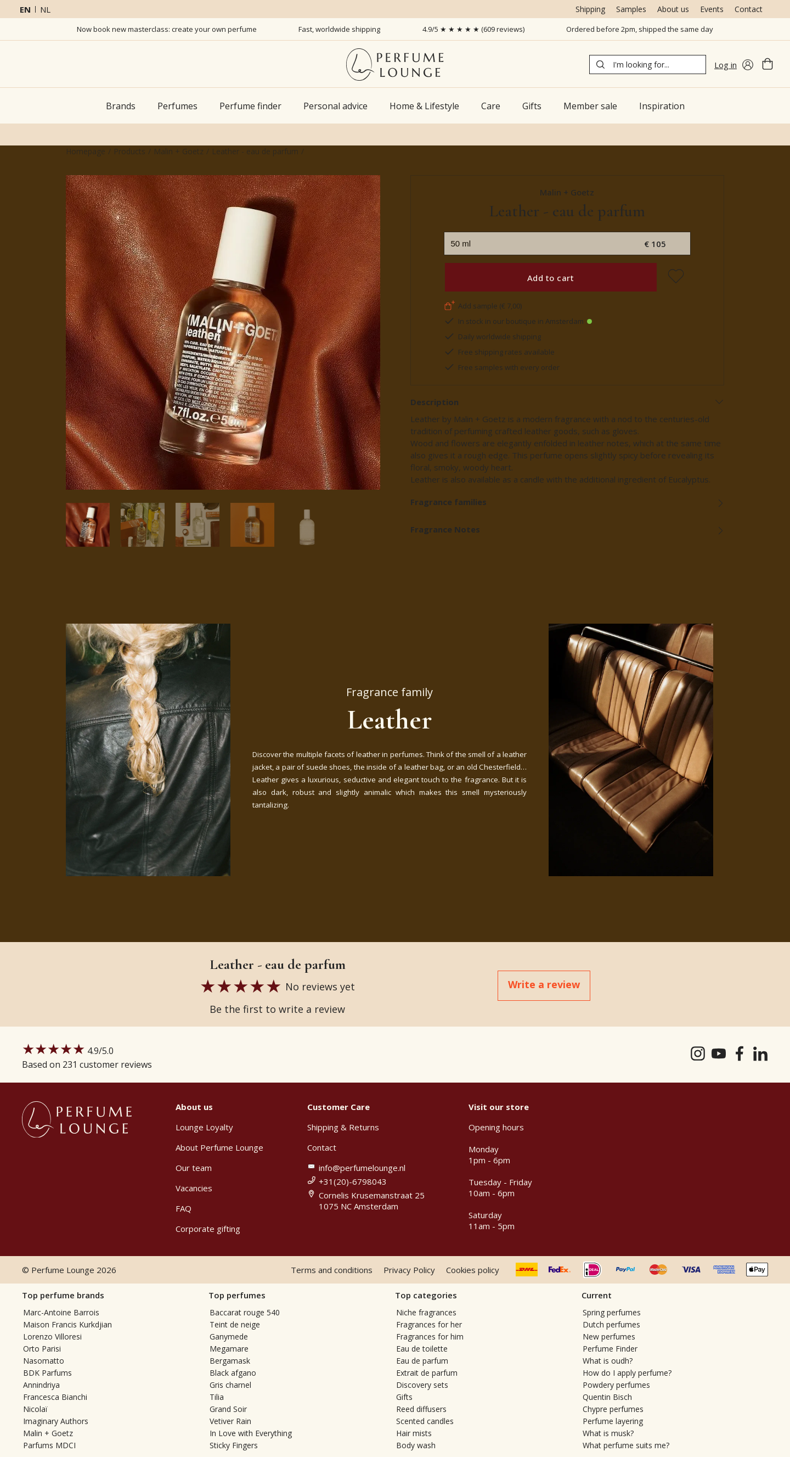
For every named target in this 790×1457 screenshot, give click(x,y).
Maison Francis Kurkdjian (67, 1324)
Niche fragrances (426, 1312)
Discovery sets (422, 1385)
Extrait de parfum (427, 1373)
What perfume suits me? (626, 1445)
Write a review (544, 984)
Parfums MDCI (49, 1445)
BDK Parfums (47, 1373)
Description (567, 401)
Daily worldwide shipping (492, 336)
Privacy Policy (409, 1269)
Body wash (416, 1445)
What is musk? (608, 1433)
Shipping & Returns (343, 1127)
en (25, 9)
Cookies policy (472, 1269)
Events (712, 9)
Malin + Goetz (179, 151)
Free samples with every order (502, 367)
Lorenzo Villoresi (52, 1336)
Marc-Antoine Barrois (61, 1312)
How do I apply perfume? (627, 1373)
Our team (194, 1167)
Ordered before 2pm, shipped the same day (639, 29)
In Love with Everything (251, 1433)
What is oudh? (608, 1360)
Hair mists (414, 1433)
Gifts (404, 1397)
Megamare (229, 1348)
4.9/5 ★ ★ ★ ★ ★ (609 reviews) (473, 29)
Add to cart (550, 277)
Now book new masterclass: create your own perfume (167, 29)
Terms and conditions (332, 1269)
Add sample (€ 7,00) (483, 305)
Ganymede (229, 1336)
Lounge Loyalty (204, 1127)
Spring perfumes (612, 1312)
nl (45, 9)
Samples (631, 9)
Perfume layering (613, 1421)
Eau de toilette (422, 1348)
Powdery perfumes (616, 1385)
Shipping (590, 9)
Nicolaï (35, 1409)
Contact (749, 9)
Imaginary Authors (55, 1421)
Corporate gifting (208, 1228)
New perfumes (609, 1336)
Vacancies (194, 1188)
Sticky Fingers (234, 1445)
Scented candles (425, 1421)
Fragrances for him (430, 1336)
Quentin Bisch (607, 1397)
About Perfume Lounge (219, 1147)
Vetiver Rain (230, 1421)
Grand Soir (228, 1409)
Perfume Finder (610, 1348)
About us (673, 9)
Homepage (85, 151)
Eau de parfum (422, 1360)
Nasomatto (43, 1360)
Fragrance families (567, 501)
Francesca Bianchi (55, 1397)
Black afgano (233, 1373)
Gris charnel (230, 1385)
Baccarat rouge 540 (245, 1312)
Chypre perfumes (613, 1409)
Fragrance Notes (567, 529)
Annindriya (41, 1385)
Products (129, 151)
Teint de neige (235, 1324)
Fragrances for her (429, 1324)
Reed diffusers (421, 1409)
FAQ (183, 1208)
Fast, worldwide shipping (339, 29)
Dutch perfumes (611, 1324)
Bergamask (230, 1360)
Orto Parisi (42, 1348)
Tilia (217, 1397)
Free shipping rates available (499, 351)
